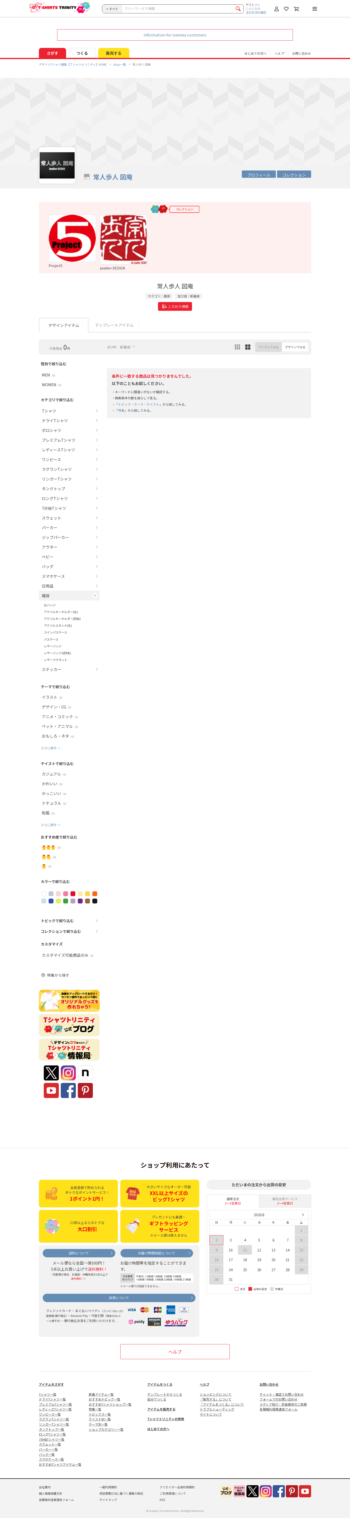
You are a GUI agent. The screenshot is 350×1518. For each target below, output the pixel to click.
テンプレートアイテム (114, 325)
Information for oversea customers (175, 35)
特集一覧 (95, 1409)
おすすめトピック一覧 (104, 1399)
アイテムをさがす (51, 1384)
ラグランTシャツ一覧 (54, 1419)
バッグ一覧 (47, 1454)
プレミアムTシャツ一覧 (55, 1404)
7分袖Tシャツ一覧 (51, 1439)
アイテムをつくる (159, 1384)
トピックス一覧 (100, 1414)
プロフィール (259, 175)
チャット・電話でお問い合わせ (282, 1394)
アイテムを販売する (161, 1409)
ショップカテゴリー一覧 (106, 1429)
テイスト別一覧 (100, 1419)
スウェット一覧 (50, 1444)
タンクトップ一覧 (51, 1429)
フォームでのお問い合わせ (279, 1399)
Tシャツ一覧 (47, 1394)
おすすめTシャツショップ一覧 (110, 1404)
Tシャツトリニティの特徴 (165, 1419)
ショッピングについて (215, 1394)
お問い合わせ (301, 53)
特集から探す (58, 975)
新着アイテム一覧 (101, 1394)
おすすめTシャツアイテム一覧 (60, 1464)
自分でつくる (156, 1399)
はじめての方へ (158, 1429)
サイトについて (211, 1414)
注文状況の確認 (256, 12)
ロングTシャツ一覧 (52, 1434)
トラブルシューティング (217, 1409)
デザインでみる (295, 347)
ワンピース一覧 (50, 1414)
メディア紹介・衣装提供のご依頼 (283, 1404)
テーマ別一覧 (98, 1424)
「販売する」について (215, 1399)
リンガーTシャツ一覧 (54, 1424)
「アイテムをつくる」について (222, 1404)
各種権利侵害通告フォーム (279, 1409)
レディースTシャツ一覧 (55, 1409)
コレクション (294, 175)
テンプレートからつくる (164, 1394)
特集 (121, 410)
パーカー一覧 (48, 1449)
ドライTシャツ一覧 (52, 1399)
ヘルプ (279, 53)
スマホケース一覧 (51, 1459)
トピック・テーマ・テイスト (138, 404)
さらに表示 (49, 748)
